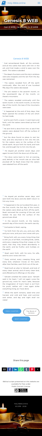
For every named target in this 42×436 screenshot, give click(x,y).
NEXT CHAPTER (21, 319)
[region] (21, 48)
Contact (21, 427)
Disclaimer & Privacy (21, 424)
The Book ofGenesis (31, 312)
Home (21, 420)
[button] (4, 369)
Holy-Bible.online (17, 3)
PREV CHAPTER (12, 311)
